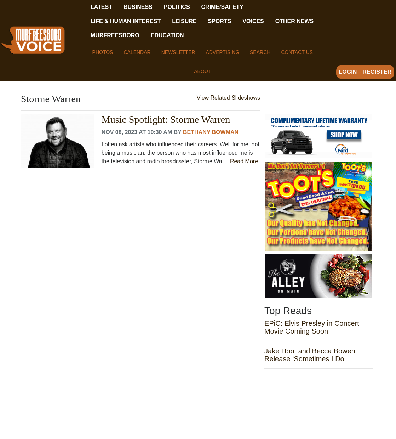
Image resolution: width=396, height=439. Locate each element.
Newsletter (178, 52)
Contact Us (297, 52)
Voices (253, 21)
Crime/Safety (222, 7)
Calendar (137, 52)
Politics (177, 7)
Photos (102, 52)
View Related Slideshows (228, 98)
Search (260, 52)
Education (167, 35)
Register (376, 72)
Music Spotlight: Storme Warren (166, 119)
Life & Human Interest (126, 21)
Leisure (184, 21)
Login (348, 72)
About (202, 71)
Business (138, 7)
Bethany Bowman (211, 132)
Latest (101, 7)
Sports (219, 21)
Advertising (222, 52)
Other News (294, 21)
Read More (244, 161)
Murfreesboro (115, 35)
